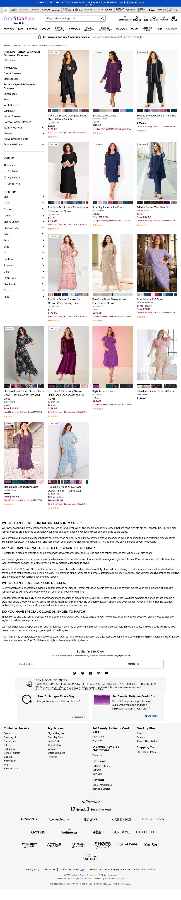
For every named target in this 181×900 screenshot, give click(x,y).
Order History (54, 745)
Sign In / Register (56, 733)
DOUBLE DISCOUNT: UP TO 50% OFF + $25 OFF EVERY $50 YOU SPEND (77, 2)
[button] (123, 2)
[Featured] (43, 133)
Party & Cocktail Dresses (17, 122)
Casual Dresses (12, 73)
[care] (24, 272)
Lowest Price (13, 183)
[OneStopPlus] (6, 10)
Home (7, 45)
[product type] (24, 228)
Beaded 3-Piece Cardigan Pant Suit (157, 117)
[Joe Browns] (56, 9)
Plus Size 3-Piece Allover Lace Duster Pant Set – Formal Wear (68, 490)
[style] (24, 247)
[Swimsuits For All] (109, 9)
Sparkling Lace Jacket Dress (112, 209)
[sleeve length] (24, 222)
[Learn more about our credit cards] (151, 716)
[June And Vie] (88, 9)
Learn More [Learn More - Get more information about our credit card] (98, 736)
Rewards (52, 756)
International (10, 760)
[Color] (24, 203)
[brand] (24, 240)
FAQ (6, 764)
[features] (24, 265)
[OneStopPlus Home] (19, 20)
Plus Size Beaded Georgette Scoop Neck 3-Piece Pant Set (68, 119)
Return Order (54, 741)
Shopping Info (10, 737)
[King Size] (162, 9)
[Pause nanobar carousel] (87, 4)
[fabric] (24, 234)
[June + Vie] (122, 831)
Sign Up (133, 664)
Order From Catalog (102, 785)
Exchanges (9, 749)
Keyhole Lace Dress (112, 393)
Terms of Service (118, 884)
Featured (8, 133)
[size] (24, 197)
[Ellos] (77, 9)
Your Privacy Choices (72, 869)
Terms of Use (49, 869)
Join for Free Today (133, 37)
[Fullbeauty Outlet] (90, 857)
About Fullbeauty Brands (148, 741)
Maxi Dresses (11, 78)
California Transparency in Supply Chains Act (109, 869)
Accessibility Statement (144, 869)
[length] (24, 215)
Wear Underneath (13, 127)
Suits (6, 99)
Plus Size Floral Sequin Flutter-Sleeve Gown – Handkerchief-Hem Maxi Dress (24, 396)
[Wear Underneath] (43, 127)
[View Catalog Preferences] (78, 717)
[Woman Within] (14, 9)
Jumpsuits (9, 110)
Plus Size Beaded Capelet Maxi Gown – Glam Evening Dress (68, 303)
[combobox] (75, 18)
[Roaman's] (24, 9)
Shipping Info (10, 741)
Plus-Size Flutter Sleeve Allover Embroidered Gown (112, 303)
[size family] (24, 284)
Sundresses (10, 93)
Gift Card (96, 770)
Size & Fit (8, 756)
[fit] (24, 253)
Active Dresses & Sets (16, 138)
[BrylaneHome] (127, 845)
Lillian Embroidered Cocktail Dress (157, 393)
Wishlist (51, 749)
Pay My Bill (97, 740)
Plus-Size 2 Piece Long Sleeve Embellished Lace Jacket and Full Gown (68, 396)
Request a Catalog (101, 788)
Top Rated (12, 171)
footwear (69, 616)
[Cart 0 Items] (174, 18)
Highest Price (13, 177)
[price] (24, 297)
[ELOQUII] (146, 831)
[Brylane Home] (151, 9)
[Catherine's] (35, 9)
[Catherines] (121, 819)
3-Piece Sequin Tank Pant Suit (157, 209)
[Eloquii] (98, 9)
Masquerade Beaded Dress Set (24, 488)
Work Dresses (11, 105)
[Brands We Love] (43, 144)
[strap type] (24, 278)
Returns (7, 745)
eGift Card (97, 773)
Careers (141, 737)
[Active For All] (120, 9)
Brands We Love (13, 144)
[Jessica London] (67, 9)
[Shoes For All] (141, 9)
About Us (141, 733)
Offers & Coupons (56, 753)
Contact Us (9, 733)
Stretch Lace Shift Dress (157, 301)
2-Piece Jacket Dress (112, 117)
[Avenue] (45, 9)
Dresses (17, 45)
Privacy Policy (32, 869)
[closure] (24, 290)
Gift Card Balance (101, 766)
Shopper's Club (11, 768)
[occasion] (24, 209)
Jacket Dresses (12, 116)
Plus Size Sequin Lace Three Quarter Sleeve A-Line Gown (68, 211)
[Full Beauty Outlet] (173, 9)
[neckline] (24, 259)
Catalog (98, 780)
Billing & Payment (12, 753)
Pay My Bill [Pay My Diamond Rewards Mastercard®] (97, 755)
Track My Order (56, 737)
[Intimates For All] (130, 9)
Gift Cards (99, 761)
